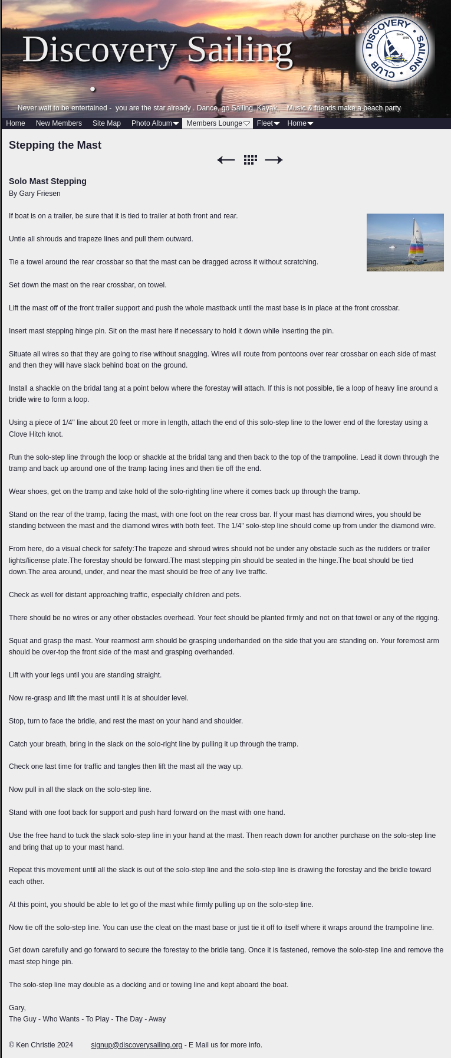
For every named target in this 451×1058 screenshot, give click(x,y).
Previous (226, 160)
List (250, 160)
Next (274, 160)
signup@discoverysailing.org (136, 1045)
